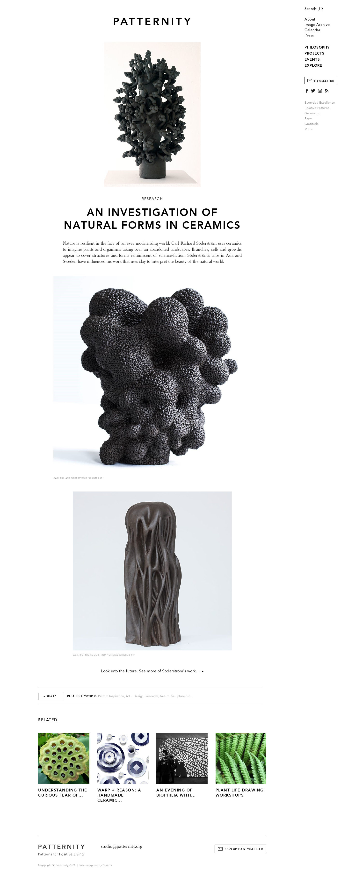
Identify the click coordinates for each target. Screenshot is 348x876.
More (310, 129)
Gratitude (311, 124)
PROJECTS (314, 53)
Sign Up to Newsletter (244, 849)
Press (309, 35)
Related (48, 720)
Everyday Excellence (319, 103)
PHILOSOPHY (317, 47)
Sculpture (178, 696)
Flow (308, 119)
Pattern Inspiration (111, 696)
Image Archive (317, 25)
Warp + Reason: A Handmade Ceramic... (119, 795)
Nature (165, 696)
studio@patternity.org (121, 846)
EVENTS (312, 59)
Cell (189, 696)
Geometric (312, 113)
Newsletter (324, 80)
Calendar (312, 30)
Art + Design (135, 696)
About (310, 19)
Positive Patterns (316, 108)
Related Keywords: (82, 696)
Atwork (107, 865)
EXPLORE (313, 65)
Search (310, 9)
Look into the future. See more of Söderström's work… (152, 671)
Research (151, 696)
